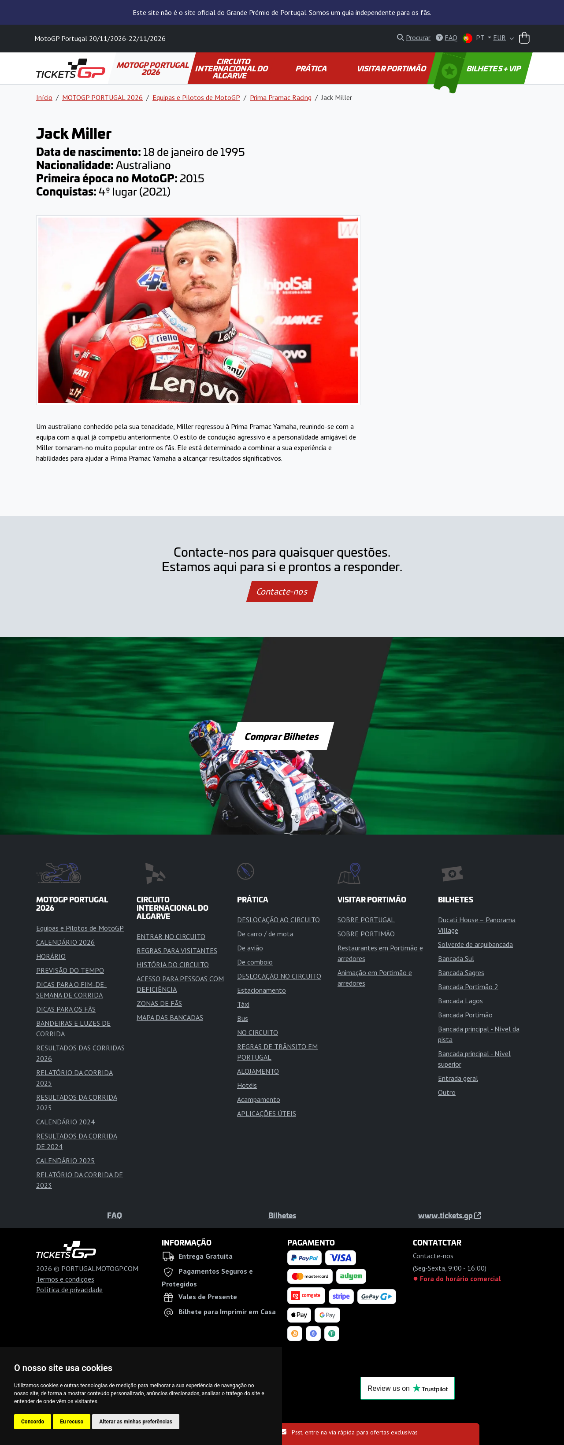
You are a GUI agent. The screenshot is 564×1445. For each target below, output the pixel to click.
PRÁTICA (312, 68)
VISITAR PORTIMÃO (392, 68)
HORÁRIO (51, 956)
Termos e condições (65, 1279)
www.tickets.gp (449, 1215)
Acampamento (258, 1099)
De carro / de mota (265, 933)
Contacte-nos (282, 591)
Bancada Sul (456, 958)
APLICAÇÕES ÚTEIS (266, 1113)
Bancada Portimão (465, 1014)
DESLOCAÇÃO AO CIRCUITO (278, 919)
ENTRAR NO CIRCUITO (171, 936)
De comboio (255, 961)
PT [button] (474, 38)
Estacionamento (261, 990)
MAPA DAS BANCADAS (170, 1017)
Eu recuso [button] (71, 1422)
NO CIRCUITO (257, 1032)
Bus (242, 1018)
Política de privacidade (69, 1289)
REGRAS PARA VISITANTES (177, 950)
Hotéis (247, 1085)
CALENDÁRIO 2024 (65, 1121)
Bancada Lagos (460, 1000)
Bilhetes (282, 1215)
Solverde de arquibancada (475, 944)
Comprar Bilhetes (282, 736)
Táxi (243, 1004)
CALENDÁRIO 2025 (65, 1160)
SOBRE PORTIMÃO (366, 933)
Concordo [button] (32, 1422)
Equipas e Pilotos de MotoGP (196, 97)
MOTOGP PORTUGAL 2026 (153, 68)
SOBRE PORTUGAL (366, 919)
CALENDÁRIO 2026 (65, 942)
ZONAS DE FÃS (159, 1003)
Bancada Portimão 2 (468, 986)
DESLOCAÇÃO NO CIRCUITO (279, 976)
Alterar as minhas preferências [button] (135, 1422)
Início (44, 97)
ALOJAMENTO (258, 1071)
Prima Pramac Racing (281, 97)
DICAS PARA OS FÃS (66, 1009)
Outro (447, 1092)
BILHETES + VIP (478, 68)
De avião (250, 947)
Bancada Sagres (461, 972)
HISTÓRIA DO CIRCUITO (173, 964)
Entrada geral (458, 1078)
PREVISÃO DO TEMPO (70, 970)
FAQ (114, 1215)
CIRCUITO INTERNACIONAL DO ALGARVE (232, 68)
